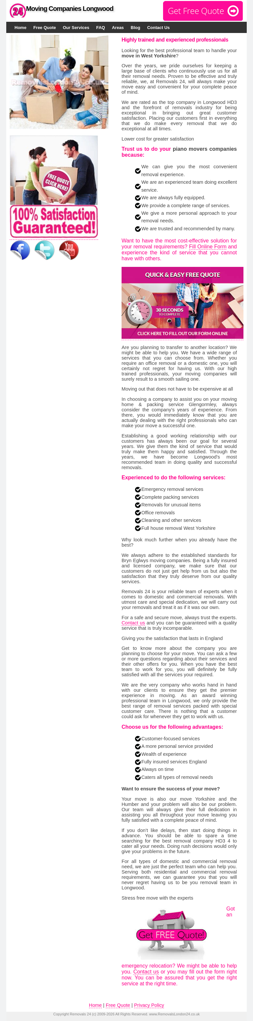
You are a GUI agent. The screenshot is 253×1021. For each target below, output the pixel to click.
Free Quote (44, 27)
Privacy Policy (149, 1005)
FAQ (100, 27)
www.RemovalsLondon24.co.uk (174, 1014)
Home (20, 27)
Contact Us (158, 27)
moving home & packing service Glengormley (179, 402)
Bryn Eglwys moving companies (156, 560)
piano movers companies (205, 149)
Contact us (133, 622)
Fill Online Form (208, 246)
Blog (135, 27)
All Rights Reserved (131, 1014)
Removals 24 (80, 1014)
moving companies (206, 373)
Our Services (76, 27)
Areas (118, 27)
